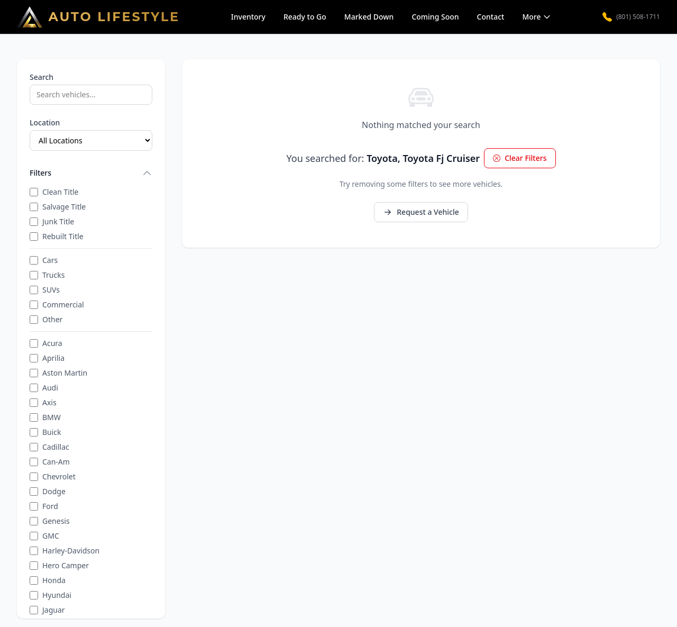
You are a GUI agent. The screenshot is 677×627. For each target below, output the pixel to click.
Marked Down (369, 17)
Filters (91, 173)
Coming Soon (435, 17)
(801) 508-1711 (631, 17)
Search (41, 77)
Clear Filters (519, 158)
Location (45, 122)
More (536, 17)
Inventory (248, 17)
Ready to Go (304, 17)
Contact (491, 17)
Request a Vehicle (421, 212)
